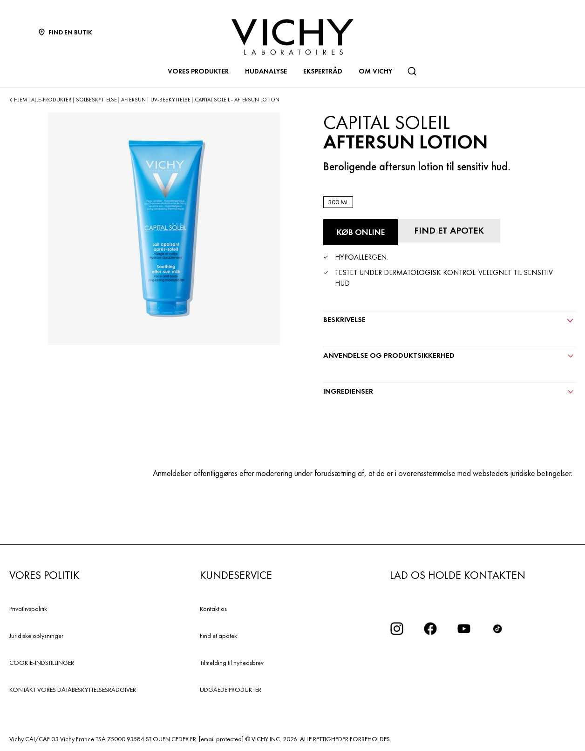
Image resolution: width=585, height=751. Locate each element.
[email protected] (221, 739)
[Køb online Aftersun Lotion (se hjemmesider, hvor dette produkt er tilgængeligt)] (360, 232)
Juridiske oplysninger (36, 635)
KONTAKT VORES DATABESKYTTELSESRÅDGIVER (72, 689)
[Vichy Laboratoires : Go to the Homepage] (292, 37)
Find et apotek (218, 635)
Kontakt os (213, 608)
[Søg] (411, 71)
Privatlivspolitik (28, 608)
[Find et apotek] (449, 230)
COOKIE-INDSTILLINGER (41, 662)
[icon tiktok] (497, 629)
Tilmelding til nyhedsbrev (232, 662)
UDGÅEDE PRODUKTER (230, 689)
